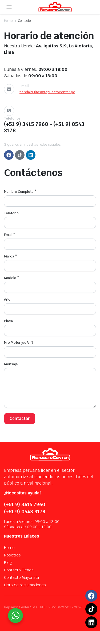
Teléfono (11, 213)
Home (8, 21)
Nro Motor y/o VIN (18, 342)
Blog (8, 562)
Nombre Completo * (20, 191)
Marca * (10, 256)
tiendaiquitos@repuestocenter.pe (47, 92)
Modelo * (11, 278)
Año (7, 299)
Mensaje (11, 364)
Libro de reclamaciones (25, 585)
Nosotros (12, 555)
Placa (8, 321)
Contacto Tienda (19, 570)
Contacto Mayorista (21, 577)
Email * (9, 234)
